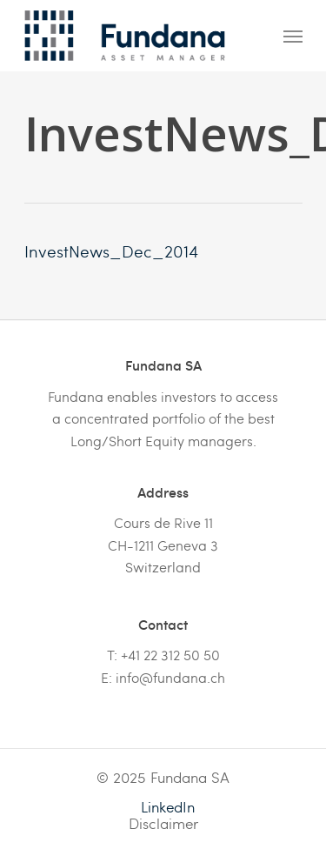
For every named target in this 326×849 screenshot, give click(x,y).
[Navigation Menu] (293, 35)
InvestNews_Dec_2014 (111, 250)
